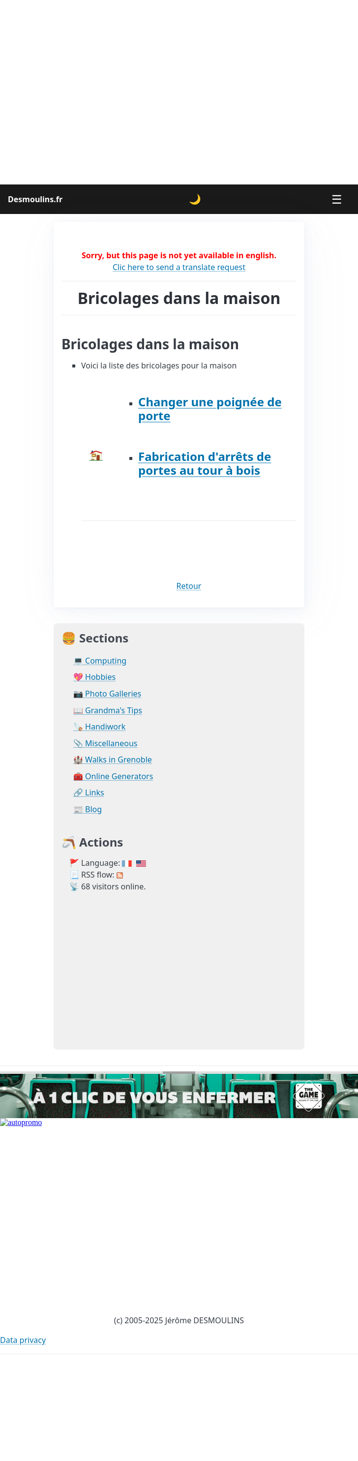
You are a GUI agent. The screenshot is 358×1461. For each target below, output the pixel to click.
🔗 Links (88, 792)
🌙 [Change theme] (195, 199)
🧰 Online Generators (113, 776)
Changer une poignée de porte (210, 409)
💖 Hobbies (94, 677)
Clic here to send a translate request (179, 267)
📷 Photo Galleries (107, 694)
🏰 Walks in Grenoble (112, 759)
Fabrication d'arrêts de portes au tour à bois (204, 463)
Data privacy (23, 1340)
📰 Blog (87, 809)
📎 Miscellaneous (105, 743)
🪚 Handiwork (99, 726)
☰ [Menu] (336, 199)
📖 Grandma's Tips (107, 710)
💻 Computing (99, 661)
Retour (189, 585)
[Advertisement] (92, 92)
